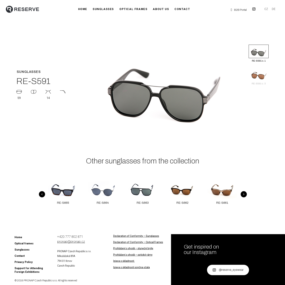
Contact (182, 9)
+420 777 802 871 (70, 237)
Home (82, 9)
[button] (259, 41)
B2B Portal (240, 9)
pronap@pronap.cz (71, 241)
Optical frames (133, 9)
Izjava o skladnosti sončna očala (131, 267)
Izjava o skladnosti (124, 260)
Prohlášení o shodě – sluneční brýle (133, 248)
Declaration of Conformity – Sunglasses (136, 236)
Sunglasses (103, 9)
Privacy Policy (24, 262)
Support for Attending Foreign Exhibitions (29, 270)
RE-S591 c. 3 (259, 76)
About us (161, 9)
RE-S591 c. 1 (259, 53)
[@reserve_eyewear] (214, 270)
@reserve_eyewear (231, 269)
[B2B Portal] (231, 9)
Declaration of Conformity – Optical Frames (138, 242)
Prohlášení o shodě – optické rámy (132, 254)
